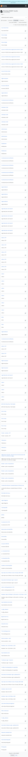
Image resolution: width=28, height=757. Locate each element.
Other (2, 317)
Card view (16, 20)
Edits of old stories (4, 710)
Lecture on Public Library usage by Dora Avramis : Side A (12, 49)
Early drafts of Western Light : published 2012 (10, 725)
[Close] (27, 1)
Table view (21, 20)
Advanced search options (7, 17)
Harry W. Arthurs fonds (5, 71)
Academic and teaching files (6, 565)
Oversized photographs (5, 739)
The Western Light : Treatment (7, 660)
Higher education (4, 78)
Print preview (4, 20)
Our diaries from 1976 (5, 522)
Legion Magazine (4, 500)
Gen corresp (3, 411)
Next (16, 755)
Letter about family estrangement (7, 703)
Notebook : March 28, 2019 (6, 689)
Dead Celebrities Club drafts (6, 602)
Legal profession (4, 92)
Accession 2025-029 (5, 85)
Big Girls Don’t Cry (4, 616)
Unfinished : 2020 (4, 107)
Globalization (3, 143)
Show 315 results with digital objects (20, 24)
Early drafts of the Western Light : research (9, 580)
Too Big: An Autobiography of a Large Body (9, 667)
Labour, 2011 (3, 237)
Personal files (4, 536)
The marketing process (5, 631)
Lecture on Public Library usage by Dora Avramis (10, 56)
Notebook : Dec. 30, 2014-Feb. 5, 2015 (8, 645)
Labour (2, 273)
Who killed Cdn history (5, 493)
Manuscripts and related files (6, 529)
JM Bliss (2, 514)
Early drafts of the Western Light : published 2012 (10, 674)
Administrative (4, 129)
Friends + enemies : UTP (6, 433)
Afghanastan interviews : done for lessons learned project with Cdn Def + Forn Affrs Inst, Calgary (13, 455)
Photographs (3, 746)
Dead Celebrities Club (5, 652)
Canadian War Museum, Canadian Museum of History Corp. (12, 485)
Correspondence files (5, 558)
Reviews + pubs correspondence (7, 463)
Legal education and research (7, 208)
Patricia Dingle (4, 35)
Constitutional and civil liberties (7, 100)
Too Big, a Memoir (4, 609)
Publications (3, 440)
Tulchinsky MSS (4, 507)
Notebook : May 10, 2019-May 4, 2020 (8, 696)
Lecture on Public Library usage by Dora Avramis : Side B (12, 64)
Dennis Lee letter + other (6, 638)
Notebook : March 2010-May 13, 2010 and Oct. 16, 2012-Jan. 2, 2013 (14, 594)
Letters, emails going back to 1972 (7, 587)
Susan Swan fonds (4, 27)
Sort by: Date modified (13, 22)
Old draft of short (4, 623)
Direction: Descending (22, 22)
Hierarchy (10, 20)
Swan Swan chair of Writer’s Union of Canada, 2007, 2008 (12, 572)
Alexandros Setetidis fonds (6, 732)
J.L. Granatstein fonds (5, 551)
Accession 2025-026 (5, 543)
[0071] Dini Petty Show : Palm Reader (8, 404)
